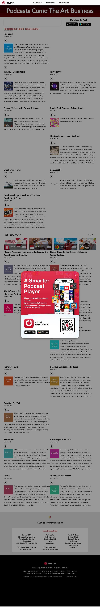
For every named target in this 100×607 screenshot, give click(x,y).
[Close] (76, 275)
